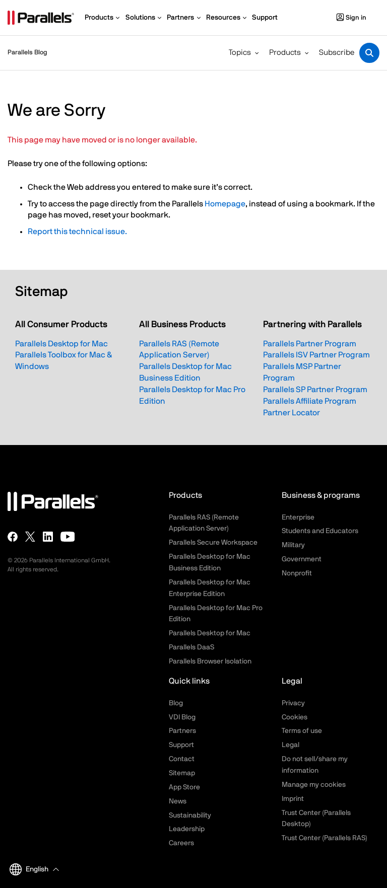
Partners (182, 730)
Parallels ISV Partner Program (316, 355)
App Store (184, 787)
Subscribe (336, 52)
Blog (176, 703)
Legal (290, 745)
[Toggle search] (369, 53)
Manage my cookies (314, 784)
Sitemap (182, 773)
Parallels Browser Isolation (210, 661)
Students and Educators (320, 531)
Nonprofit (297, 573)
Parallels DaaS (191, 647)
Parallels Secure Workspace (213, 542)
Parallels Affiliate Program (309, 401)
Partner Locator (291, 413)
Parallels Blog (27, 52)
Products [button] (285, 52)
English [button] (29, 869)
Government (301, 559)
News (177, 801)
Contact (182, 759)
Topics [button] (240, 52)
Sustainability (190, 815)
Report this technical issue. (77, 232)
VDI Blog (182, 717)
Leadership (187, 829)
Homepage (225, 204)
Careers (181, 843)
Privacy (293, 703)
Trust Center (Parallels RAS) (324, 838)
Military (293, 545)
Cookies (294, 717)
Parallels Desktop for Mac (61, 344)
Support (181, 745)
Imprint (293, 798)
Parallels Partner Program (309, 344)
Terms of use (302, 730)
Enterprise (298, 517)
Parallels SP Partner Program (315, 390)
